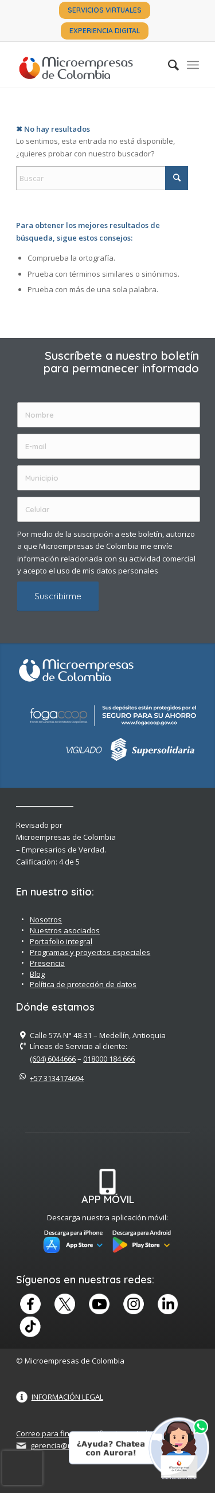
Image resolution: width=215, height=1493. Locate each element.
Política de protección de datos (83, 984)
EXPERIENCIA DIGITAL (104, 30)
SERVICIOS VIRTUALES (105, 10)
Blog (37, 974)
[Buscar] (168, 65)
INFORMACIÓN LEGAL (67, 1397)
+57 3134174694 (57, 1078)
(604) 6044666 (53, 1059)
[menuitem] (104, 10)
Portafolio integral (61, 941)
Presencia (47, 963)
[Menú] (193, 64)
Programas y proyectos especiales (90, 952)
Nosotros (46, 919)
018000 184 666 (109, 1059)
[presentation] (22, 1468)
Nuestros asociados (65, 930)
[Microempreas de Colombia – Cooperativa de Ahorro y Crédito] (89, 65)
